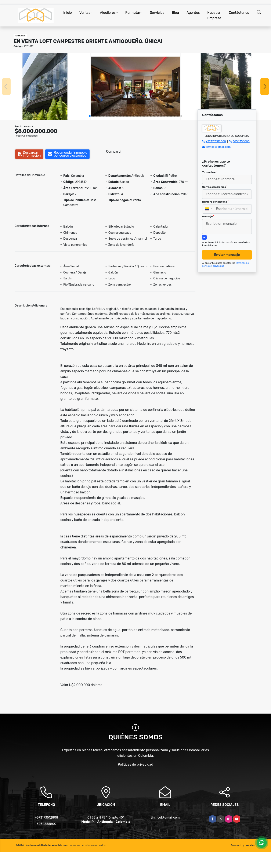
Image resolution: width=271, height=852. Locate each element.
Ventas (84, 13)
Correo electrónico (214, 187)
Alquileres (108, 13)
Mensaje (208, 216)
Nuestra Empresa (214, 15)
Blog (175, 13)
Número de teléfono (215, 201)
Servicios (157, 13)
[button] (90, 116)
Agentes (193, 13)
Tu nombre (209, 172)
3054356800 (241, 141)
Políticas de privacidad (135, 764)
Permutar (132, 13)
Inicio (67, 13)
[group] (45, 86)
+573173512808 (216, 141)
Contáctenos (239, 13)
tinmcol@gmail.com (218, 146)
